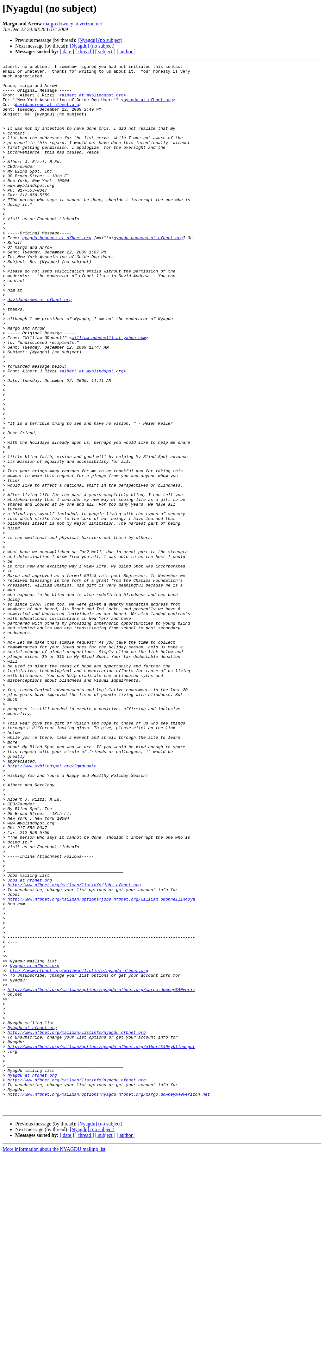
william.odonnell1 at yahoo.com (109, 393)
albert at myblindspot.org (92, 101)
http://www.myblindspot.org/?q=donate (52, 906)
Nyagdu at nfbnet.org (34, 1146)
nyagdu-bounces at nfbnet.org (56, 273)
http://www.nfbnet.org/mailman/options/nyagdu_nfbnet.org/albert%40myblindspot (101, 1243)
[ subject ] (105, 51)
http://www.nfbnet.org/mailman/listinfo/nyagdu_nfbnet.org (79, 1152)
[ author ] (126, 51)
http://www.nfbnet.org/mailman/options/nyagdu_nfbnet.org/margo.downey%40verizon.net (109, 1300)
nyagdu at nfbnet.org (148, 107)
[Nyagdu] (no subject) (100, 40)
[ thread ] (84, 51)
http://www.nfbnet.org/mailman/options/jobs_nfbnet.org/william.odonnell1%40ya (101, 1066)
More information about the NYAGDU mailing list (54, 1358)
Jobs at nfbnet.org (30, 1043)
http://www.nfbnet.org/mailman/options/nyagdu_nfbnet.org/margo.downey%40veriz (101, 1175)
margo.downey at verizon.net (72, 23)
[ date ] (67, 51)
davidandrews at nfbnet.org (47, 113)
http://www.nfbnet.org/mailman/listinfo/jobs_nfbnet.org (74, 1049)
